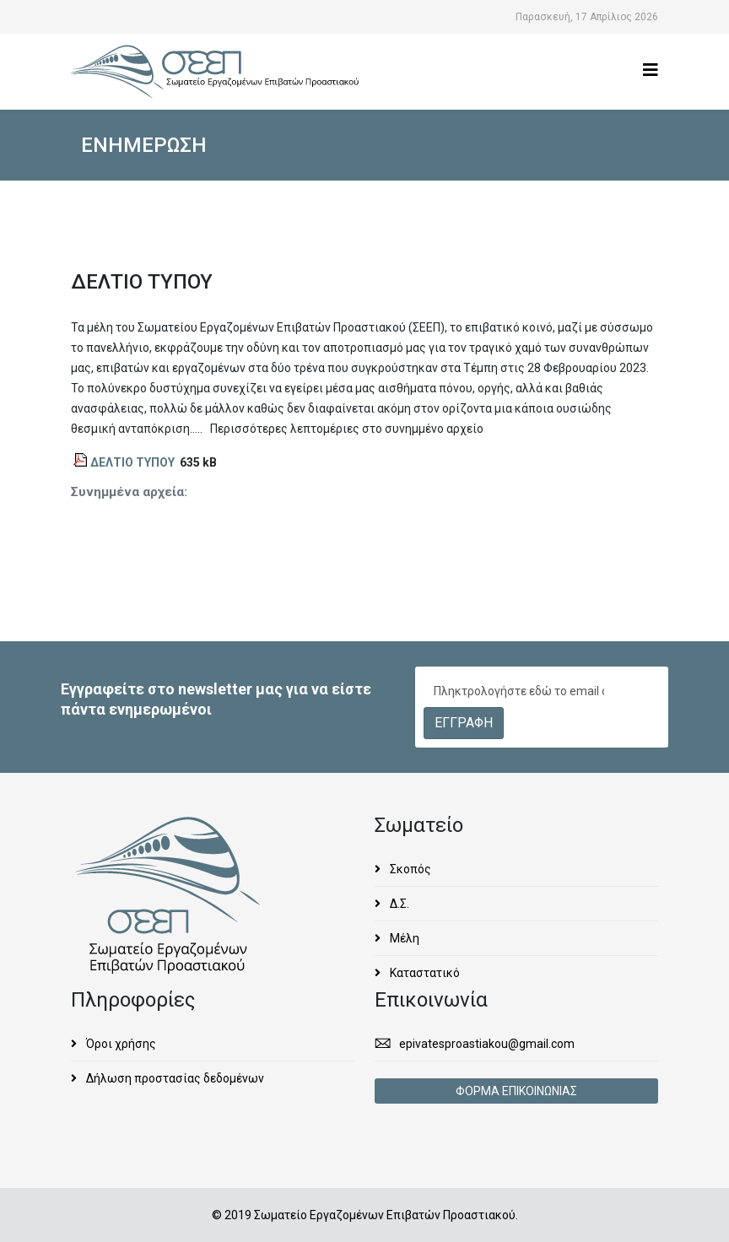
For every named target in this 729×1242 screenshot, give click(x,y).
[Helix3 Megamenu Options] (650, 70)
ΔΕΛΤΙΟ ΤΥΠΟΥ (132, 462)
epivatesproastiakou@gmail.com (487, 1043)
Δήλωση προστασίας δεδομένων (174, 1078)
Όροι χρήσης (120, 1043)
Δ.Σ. (398, 903)
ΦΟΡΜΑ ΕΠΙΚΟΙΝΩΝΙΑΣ (516, 1091)
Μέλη (403, 938)
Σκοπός (409, 869)
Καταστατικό (423, 973)
